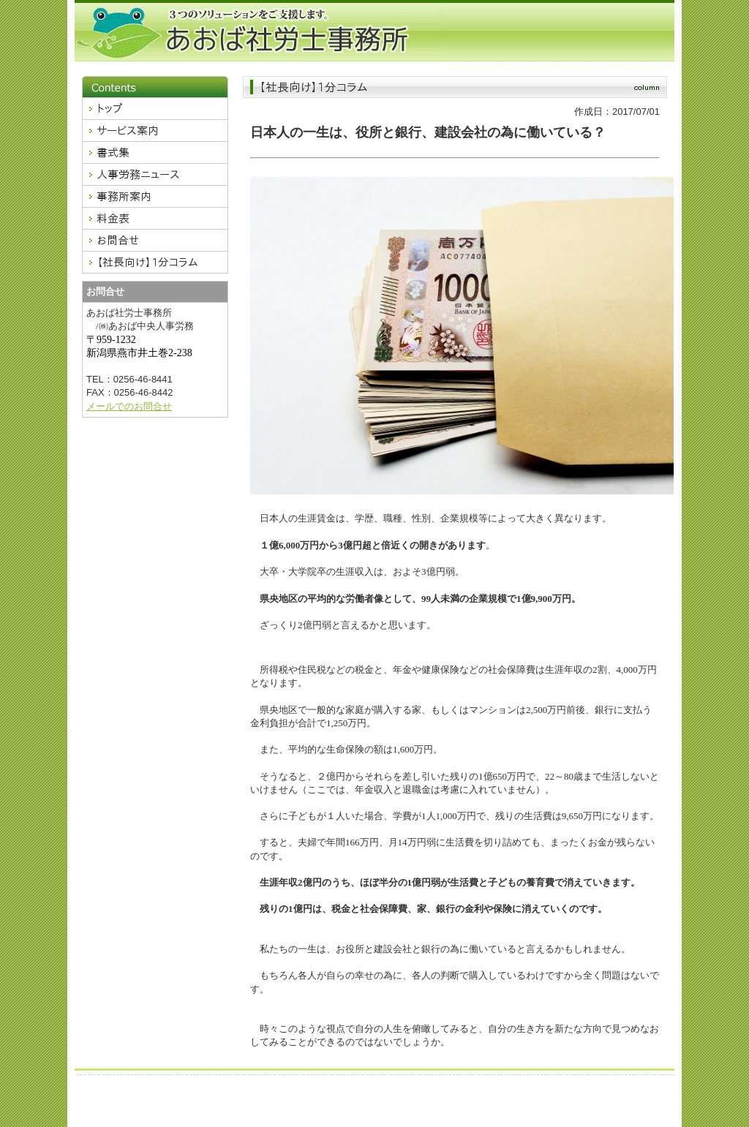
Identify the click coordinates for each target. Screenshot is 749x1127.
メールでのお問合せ (129, 406)
